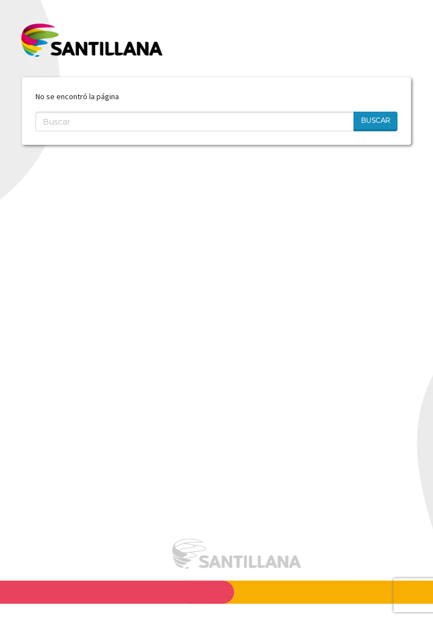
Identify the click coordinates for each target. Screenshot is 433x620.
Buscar (375, 120)
